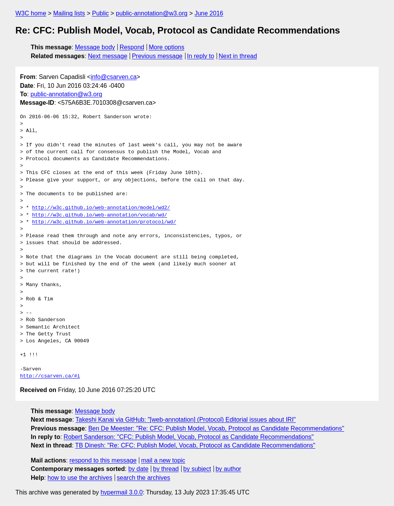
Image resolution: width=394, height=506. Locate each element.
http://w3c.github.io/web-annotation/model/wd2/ (101, 207)
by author (228, 469)
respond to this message (102, 460)
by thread (166, 469)
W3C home (30, 13)
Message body (95, 47)
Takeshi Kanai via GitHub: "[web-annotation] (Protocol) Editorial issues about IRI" (185, 419)
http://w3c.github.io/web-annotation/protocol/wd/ (104, 222)
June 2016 (208, 13)
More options (167, 47)
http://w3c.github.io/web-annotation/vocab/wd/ (99, 215)
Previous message (157, 56)
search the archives (143, 477)
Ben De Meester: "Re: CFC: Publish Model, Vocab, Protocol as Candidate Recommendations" (216, 428)
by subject (197, 469)
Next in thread (238, 56)
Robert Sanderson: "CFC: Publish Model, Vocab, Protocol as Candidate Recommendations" (188, 437)
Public (100, 13)
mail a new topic (163, 460)
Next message (107, 56)
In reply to (200, 56)
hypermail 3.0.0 (121, 492)
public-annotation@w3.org (151, 13)
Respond (132, 47)
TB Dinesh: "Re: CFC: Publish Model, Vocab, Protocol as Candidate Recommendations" (195, 445)
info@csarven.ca (114, 77)
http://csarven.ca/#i (50, 376)
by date (138, 469)
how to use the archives (80, 477)
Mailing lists (69, 13)
